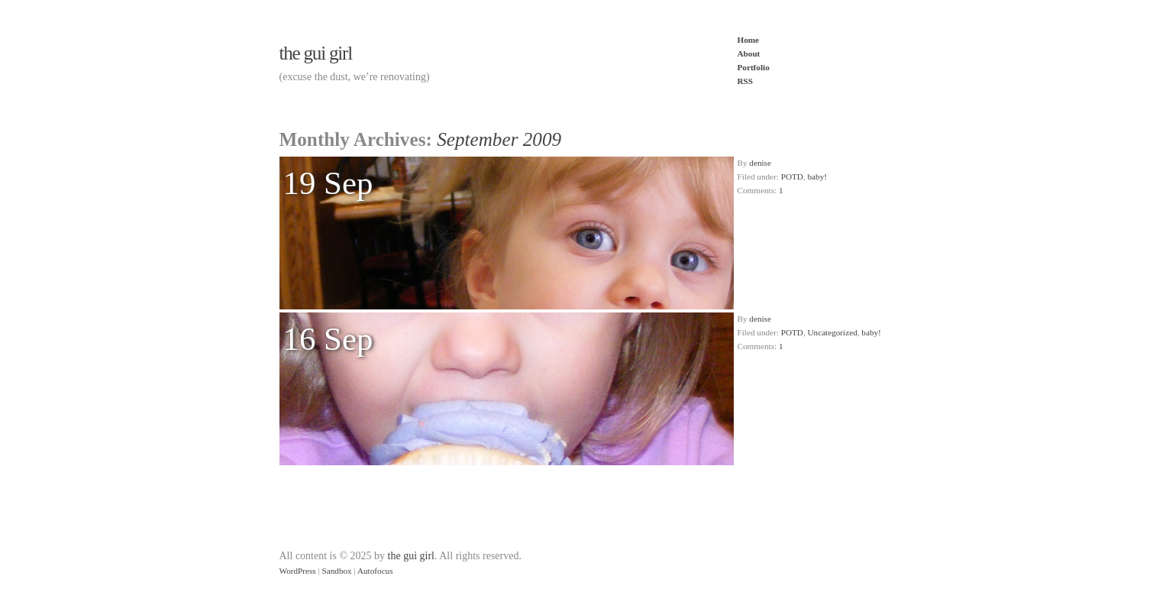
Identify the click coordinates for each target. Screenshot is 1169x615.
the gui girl (315, 53)
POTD (792, 176)
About (749, 53)
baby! (817, 176)
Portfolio (754, 67)
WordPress (297, 570)
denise (760, 162)
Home (749, 39)
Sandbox (337, 570)
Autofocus (375, 570)
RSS (746, 81)
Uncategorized (832, 332)
